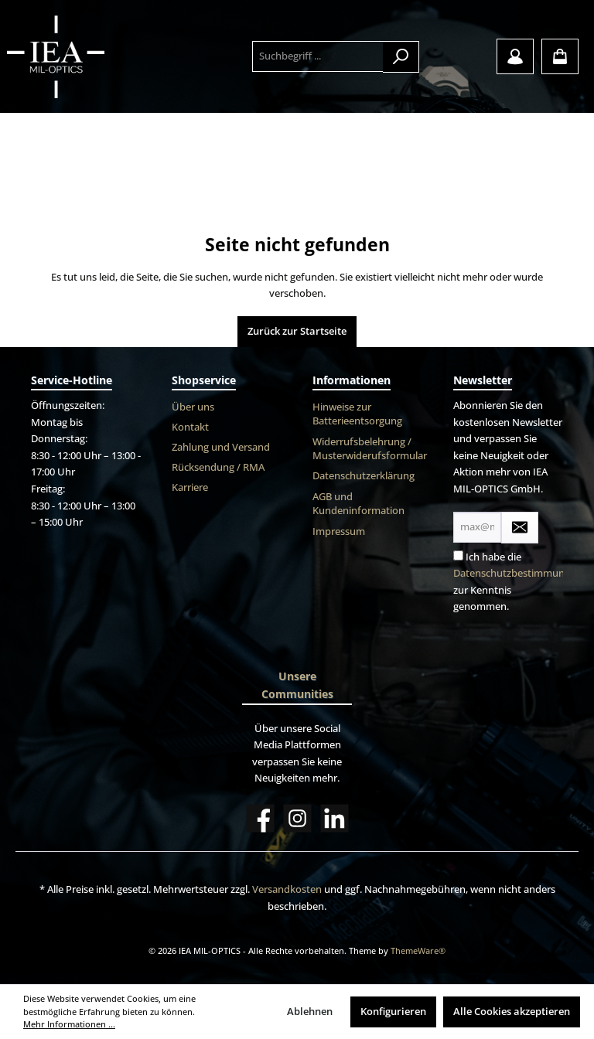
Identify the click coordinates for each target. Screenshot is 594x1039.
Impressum (338, 531)
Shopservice (204, 380)
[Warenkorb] (560, 56)
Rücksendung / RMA (218, 467)
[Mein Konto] (515, 56)
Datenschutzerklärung (363, 475)
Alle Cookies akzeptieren (511, 1011)
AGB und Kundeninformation (358, 504)
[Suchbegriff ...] (318, 56)
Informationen (351, 380)
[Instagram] (297, 818)
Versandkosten (287, 889)
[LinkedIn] (334, 818)
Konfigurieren (393, 1011)
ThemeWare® (418, 950)
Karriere (190, 487)
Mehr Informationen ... (69, 1024)
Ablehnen (310, 1011)
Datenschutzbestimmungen (517, 573)
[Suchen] (401, 57)
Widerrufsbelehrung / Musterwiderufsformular (369, 449)
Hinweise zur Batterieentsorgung (357, 414)
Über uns (193, 407)
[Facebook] (260, 818)
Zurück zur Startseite (297, 331)
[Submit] (519, 527)
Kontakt (190, 427)
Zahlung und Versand (221, 447)
